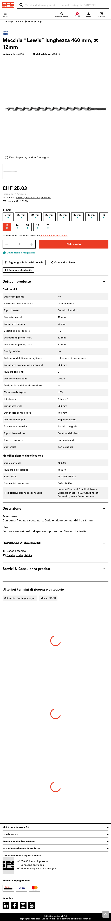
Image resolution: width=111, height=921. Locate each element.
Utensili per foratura (13, 21)
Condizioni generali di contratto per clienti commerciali (66, 919)
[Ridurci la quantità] (7, 244)
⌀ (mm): (7, 209)
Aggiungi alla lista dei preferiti (24, 262)
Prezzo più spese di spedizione (33, 197)
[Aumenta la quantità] (31, 244)
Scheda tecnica (14, 550)
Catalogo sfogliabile (18, 270)
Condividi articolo (62, 262)
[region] (55, 171)
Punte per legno (35, 21)
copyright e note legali (30, 919)
